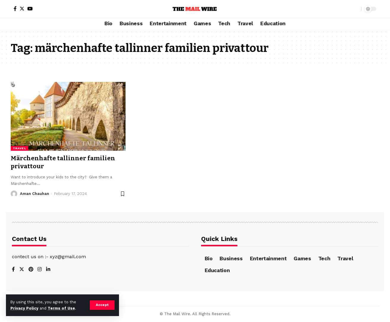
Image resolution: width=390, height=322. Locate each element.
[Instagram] (40, 269)
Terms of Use (61, 308)
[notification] (346, 9)
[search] (355, 9)
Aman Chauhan (34, 193)
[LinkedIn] (48, 269)
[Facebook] (15, 8)
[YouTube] (30, 8)
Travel (19, 148)
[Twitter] (22, 8)
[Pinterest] (31, 269)
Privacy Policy (24, 308)
